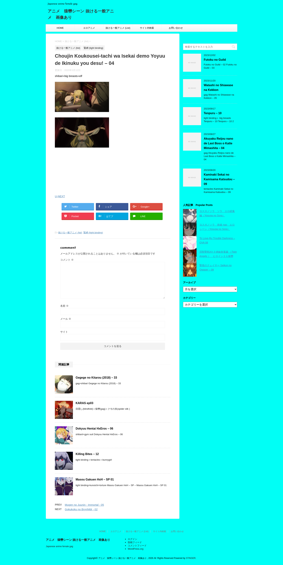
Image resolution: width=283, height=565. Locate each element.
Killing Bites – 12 (87, 454)
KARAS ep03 (84, 403)
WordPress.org (135, 548)
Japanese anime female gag (59, 546)
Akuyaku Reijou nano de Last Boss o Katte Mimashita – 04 (218, 143)
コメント (67, 259)
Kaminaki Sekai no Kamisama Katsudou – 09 (219, 179)
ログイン (132, 539)
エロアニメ (89, 28)
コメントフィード (137, 545)
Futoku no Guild (215, 59)
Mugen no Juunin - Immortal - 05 (84, 504)
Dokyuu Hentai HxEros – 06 (94, 428)
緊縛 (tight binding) (93, 232)
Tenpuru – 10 (212, 113)
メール (65, 318)
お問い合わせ (176, 28)
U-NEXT (60, 196)
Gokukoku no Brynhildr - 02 (81, 509)
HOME (60, 28)
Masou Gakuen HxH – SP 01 (95, 479)
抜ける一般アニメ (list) (70, 232)
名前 (64, 305)
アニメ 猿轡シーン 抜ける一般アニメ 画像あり (78, 539)
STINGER (190, 558)
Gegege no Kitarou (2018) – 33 (96, 377)
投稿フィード (135, 542)
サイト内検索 (147, 28)
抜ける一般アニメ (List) (118, 28)
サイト (64, 331)
